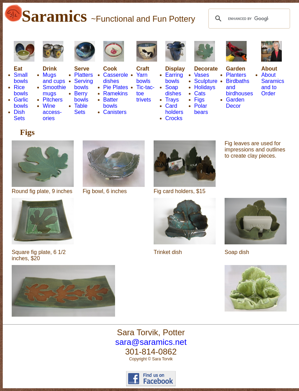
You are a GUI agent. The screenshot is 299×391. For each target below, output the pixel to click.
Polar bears (201, 109)
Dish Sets (19, 115)
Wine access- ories (52, 112)
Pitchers (53, 100)
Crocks (174, 118)
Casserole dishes (115, 78)
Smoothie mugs (54, 90)
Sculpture (206, 81)
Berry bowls (81, 97)
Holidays (204, 87)
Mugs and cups (54, 78)
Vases (201, 75)
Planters (236, 75)
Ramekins (115, 93)
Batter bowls (110, 103)
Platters (83, 75)
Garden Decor (235, 103)
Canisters (115, 112)
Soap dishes (173, 90)
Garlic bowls (21, 103)
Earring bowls (174, 78)
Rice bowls (21, 90)
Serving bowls (83, 84)
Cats (200, 93)
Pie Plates (115, 87)
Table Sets (80, 109)
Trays (172, 100)
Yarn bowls (143, 78)
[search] (248, 18)
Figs (199, 100)
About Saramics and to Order (272, 84)
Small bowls (21, 78)
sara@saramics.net (150, 342)
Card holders (174, 109)
